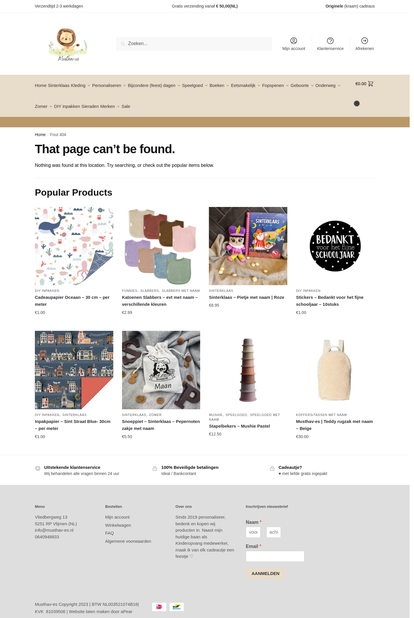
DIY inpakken (47, 283)
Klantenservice (330, 44)
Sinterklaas (221, 283)
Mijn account (293, 44)
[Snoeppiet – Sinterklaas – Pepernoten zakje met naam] (161, 363)
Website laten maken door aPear (100, 604)
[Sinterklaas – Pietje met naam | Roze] (248, 239)
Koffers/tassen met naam (321, 408)
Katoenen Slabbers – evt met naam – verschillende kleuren (160, 294)
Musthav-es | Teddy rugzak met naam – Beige (334, 418)
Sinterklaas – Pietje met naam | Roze (246, 290)
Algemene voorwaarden (128, 534)
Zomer (155, 408)
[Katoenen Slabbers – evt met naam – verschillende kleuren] (161, 239)
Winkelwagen (118, 518)
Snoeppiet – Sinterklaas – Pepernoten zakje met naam (161, 418)
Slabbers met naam (181, 283)
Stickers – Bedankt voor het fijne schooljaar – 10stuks (330, 294)
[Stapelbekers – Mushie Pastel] (248, 363)
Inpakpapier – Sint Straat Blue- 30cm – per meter (72, 418)
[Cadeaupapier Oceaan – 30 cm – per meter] (74, 239)
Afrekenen (364, 44)
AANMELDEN (265, 566)
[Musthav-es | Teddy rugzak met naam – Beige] (335, 363)
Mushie (216, 408)
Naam (253, 515)
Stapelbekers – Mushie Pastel (239, 419)
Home (40, 127)
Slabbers (149, 283)
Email (253, 539)
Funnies (129, 283)
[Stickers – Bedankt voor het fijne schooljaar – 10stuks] (335, 239)
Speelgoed (236, 408)
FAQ (109, 526)
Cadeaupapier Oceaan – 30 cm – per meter (72, 294)
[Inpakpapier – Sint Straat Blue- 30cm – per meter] (74, 363)
